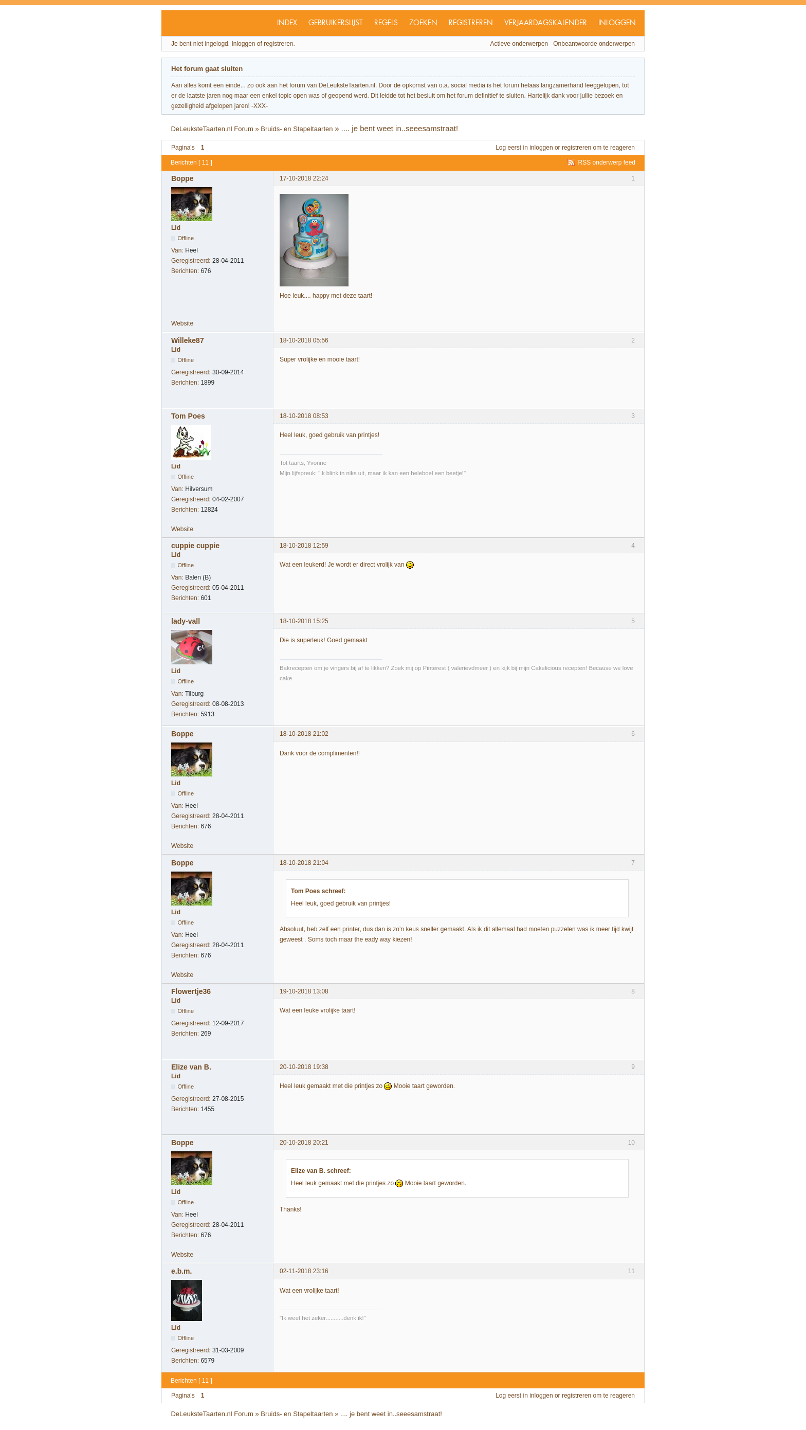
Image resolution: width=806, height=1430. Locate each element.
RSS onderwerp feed (606, 162)
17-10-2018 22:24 (304, 178)
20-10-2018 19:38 (304, 1067)
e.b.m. (181, 1271)
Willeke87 (187, 340)
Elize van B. (191, 1067)
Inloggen (617, 23)
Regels (386, 23)
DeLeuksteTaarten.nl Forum (212, 129)
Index (287, 23)
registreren (576, 147)
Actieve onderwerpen (519, 43)
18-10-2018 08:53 (304, 416)
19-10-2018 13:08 (304, 991)
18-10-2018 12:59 (304, 545)
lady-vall (185, 621)
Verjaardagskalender (545, 23)
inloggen (541, 147)
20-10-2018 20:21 (304, 1142)
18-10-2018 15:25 (304, 621)
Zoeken (423, 23)
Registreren (471, 23)
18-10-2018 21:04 (304, 862)
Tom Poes (188, 416)
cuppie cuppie (195, 545)
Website (182, 323)
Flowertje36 (191, 991)
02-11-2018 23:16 (304, 1271)
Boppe (182, 178)
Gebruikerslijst (335, 23)
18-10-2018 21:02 (304, 733)
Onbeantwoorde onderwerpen (594, 43)
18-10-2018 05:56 (304, 340)
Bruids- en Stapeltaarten (297, 129)
